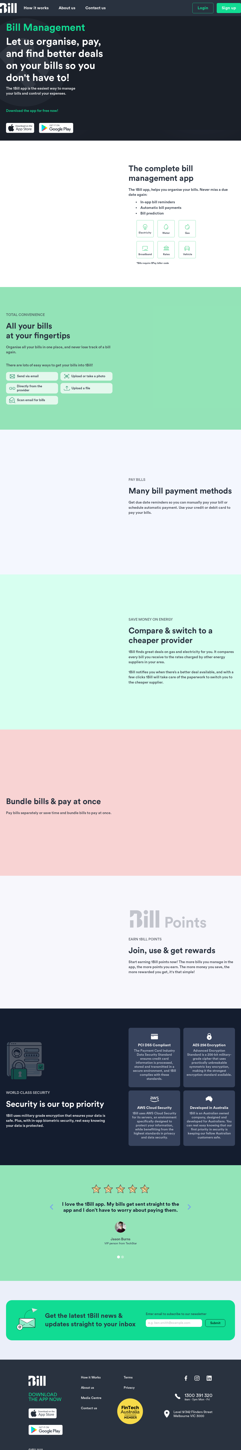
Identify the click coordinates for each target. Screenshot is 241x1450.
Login (203, 8)
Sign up (229, 8)
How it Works (91, 1377)
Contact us (95, 8)
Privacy (129, 1387)
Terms (128, 1377)
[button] (51, 1231)
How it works (36, 8)
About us (67, 8)
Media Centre (91, 1398)
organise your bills (183, 189)
